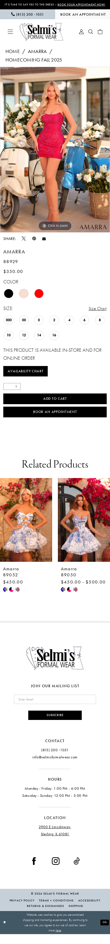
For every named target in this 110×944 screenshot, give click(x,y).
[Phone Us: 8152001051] (27, 18)
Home (12, 56)
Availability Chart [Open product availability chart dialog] (27, 376)
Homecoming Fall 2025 (33, 64)
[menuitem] (27, 18)
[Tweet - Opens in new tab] (23, 242)
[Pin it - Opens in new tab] (34, 242)
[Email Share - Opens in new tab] (44, 243)
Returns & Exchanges (45, 916)
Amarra (37, 56)
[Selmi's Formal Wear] (41, 36)
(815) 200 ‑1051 (55, 760)
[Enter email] (55, 708)
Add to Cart (55, 405)
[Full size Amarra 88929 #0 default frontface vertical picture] (55, 153)
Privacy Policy (22, 910)
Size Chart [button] (96, 313)
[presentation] (26, 528)
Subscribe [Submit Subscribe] (55, 724)
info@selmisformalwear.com (55, 767)
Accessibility (89, 910)
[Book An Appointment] (82, 18)
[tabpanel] (55, 153)
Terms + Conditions (56, 910)
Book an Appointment (55, 419)
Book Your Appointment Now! (67, 6)
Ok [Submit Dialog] (104, 932)
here (58, 940)
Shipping (76, 916)
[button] (10, 35)
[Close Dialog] (5, 932)
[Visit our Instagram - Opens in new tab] (56, 870)
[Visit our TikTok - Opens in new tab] (76, 870)
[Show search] (90, 35)
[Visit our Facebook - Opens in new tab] (34, 870)
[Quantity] (12, 392)
